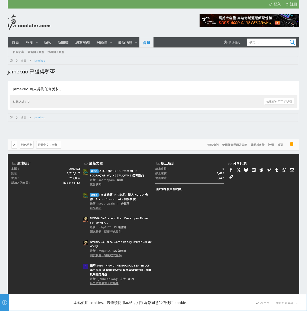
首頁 (280, 145)
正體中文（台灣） (49, 145)
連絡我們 (213, 145)
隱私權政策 (258, 145)
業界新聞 (95, 184)
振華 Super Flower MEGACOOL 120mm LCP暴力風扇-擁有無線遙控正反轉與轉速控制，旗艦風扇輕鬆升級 (121, 270)
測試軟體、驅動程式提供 (106, 232)
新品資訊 (95, 208)
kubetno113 (71, 183)
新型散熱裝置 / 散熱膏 (104, 283)
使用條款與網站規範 (234, 145)
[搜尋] (269, 42)
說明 (271, 145)
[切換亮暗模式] (231, 42)
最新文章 (96, 163)
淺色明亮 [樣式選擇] (26, 145)
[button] (36, 42)
